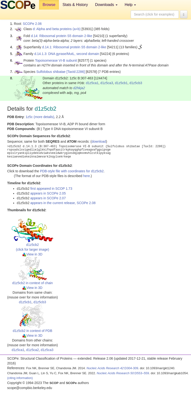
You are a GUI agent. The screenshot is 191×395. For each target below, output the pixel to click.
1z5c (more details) (40, 117)
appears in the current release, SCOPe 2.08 (63, 203)
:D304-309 (112, 368)
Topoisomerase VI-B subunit (56, 60)
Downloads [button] (106, 5)
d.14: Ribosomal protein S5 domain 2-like (61, 36)
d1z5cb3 (135, 83)
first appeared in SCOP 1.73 (51, 188)
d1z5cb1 (121, 83)
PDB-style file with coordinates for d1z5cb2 (72, 171)
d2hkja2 (79, 88)
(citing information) (20, 378)
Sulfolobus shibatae (51, 72)
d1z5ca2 (32, 350)
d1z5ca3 (106, 83)
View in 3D (32, 254)
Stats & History (75, 5)
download (99, 141)
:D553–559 (123, 373)
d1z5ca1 (92, 83)
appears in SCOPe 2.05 (48, 193)
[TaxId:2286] (76, 72)
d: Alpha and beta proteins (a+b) (57, 29)
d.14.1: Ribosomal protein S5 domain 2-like (74, 47)
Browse (49, 5)
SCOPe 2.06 (32, 24)
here (86, 176)
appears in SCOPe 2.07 (48, 198)
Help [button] (130, 5)
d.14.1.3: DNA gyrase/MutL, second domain (66, 54)
